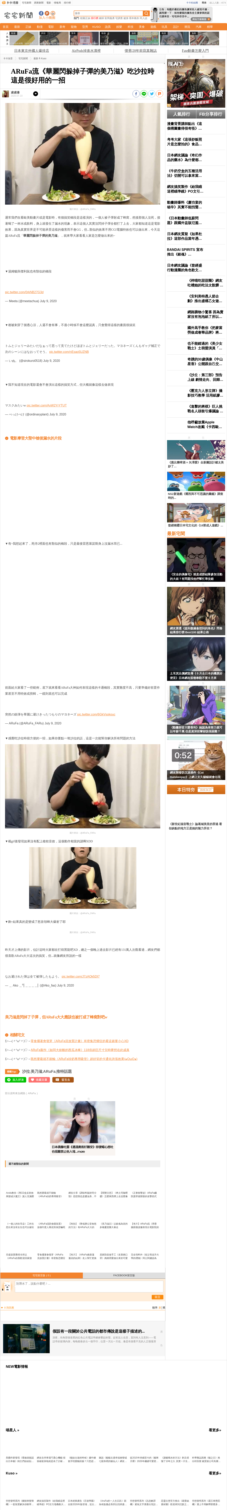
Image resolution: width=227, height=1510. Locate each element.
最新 (17, 26)
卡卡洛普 (8, 58)
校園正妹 (85, 18)
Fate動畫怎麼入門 (195, 51)
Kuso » (11, 1473)
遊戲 (153, 26)
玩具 (164, 26)
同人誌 (143, 18)
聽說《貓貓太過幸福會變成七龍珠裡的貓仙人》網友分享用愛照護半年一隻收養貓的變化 (113, 1459)
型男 (85, 26)
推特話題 (64, 1071)
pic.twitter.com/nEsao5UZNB (69, 351)
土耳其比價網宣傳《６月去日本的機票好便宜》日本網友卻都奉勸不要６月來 (196, 676)
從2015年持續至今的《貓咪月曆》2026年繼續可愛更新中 (144, 1459)
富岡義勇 (110, 18)
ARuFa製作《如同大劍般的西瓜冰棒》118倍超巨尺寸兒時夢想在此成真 (80, 1050)
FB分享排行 (210, 114)
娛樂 (119, 26)
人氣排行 (181, 114)
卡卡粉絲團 (192, 2)
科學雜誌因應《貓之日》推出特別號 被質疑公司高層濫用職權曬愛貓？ (206, 1459)
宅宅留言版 (42, 1275)
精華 (210, 26)
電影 (48, 2)
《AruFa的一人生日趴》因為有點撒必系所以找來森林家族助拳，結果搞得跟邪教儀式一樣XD (113, 1503)
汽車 (199, 26)
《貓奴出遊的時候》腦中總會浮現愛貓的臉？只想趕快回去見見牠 (82, 1459)
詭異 (108, 26)
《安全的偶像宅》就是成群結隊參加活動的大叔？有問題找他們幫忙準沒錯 (196, 576)
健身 (125, 18)
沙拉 (26, 1071)
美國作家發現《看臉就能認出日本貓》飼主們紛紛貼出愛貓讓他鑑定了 (20, 1459)
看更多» (215, 1430)
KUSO (96, 26)
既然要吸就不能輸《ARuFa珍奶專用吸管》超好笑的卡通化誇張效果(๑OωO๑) (84, 1059)
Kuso (43, 58)
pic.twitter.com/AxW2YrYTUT (47, 405)
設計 (176, 26)
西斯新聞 (38, 2)
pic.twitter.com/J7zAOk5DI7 (81, 976)
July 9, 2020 (48, 301)
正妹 (28, 26)
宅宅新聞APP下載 (52, 13)
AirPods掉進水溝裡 (86, 51)
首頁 (6, 26)
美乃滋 (36, 1071)
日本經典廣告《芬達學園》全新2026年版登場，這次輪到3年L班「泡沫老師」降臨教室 (82, 1503)
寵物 (74, 26)
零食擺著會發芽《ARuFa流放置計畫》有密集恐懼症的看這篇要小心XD (79, 1041)
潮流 (187, 26)
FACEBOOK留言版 (124, 1275)
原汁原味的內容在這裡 (20, 247)
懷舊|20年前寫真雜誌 (141, 51)
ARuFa (49, 1071)
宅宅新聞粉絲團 (41, 13)
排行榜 (67, 2)
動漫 (40, 26)
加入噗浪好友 (47, 13)
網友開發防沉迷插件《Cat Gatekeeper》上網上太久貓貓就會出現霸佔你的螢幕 (195, 775)
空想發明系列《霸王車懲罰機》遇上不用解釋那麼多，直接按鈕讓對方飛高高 (206, 1503)
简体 (204, 2)
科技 (130, 26)
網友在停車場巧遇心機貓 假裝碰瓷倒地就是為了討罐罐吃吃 (51, 1459)
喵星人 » (12, 1430)
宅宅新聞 (26, 2)
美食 (142, 26)
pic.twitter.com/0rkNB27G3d (24, 292)
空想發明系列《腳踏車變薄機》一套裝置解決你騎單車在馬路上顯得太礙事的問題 (20, 1503)
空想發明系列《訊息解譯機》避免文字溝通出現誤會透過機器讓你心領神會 (144, 1503)
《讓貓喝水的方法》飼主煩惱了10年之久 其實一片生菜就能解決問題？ (175, 1459)
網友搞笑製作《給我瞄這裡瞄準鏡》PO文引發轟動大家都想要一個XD (51, 1503)
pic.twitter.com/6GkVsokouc (96, 714)
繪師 (101, 18)
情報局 (57, 2)
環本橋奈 (134, 18)
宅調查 (119, 18)
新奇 (62, 26)
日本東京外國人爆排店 (31, 51)
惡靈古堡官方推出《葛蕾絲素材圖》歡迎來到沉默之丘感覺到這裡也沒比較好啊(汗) (175, 1503)
